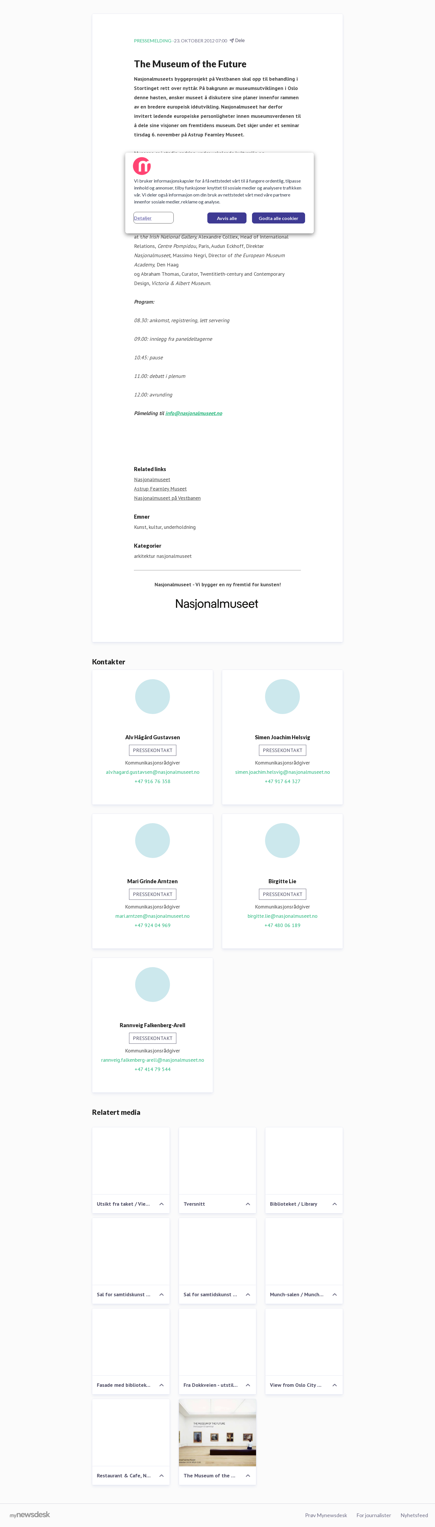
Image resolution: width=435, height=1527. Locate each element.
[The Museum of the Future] (217, 1432)
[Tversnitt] (217, 1161)
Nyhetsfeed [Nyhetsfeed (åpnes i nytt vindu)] (414, 1515)
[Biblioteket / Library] (304, 1161)
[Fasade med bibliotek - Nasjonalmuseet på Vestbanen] (131, 1342)
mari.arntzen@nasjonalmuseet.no (152, 916)
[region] (219, 193)
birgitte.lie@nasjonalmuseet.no (283, 916)
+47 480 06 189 (282, 925)
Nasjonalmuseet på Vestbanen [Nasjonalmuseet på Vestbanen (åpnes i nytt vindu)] (167, 498)
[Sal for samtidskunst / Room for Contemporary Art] (217, 1251)
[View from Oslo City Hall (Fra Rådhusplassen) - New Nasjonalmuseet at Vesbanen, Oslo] (304, 1342)
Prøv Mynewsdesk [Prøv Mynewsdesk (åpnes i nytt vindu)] (326, 1515)
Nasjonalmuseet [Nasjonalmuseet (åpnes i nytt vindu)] (152, 479)
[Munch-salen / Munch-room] (304, 1251)
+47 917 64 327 (282, 781)
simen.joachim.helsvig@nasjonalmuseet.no (282, 772)
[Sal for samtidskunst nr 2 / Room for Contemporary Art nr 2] (131, 1251)
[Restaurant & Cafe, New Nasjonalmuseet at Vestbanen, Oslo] (131, 1432)
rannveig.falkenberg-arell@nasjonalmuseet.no (152, 1060)
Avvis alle (227, 218)
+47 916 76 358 (153, 781)
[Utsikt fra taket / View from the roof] (131, 1161)
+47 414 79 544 (153, 1069)
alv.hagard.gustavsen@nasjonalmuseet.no (153, 772)
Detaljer (143, 218)
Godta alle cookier (278, 218)
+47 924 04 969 (153, 925)
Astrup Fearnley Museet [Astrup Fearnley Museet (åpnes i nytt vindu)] (160, 488)
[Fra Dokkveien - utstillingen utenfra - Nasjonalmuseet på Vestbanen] (217, 1342)
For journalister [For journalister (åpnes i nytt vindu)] (373, 1515)
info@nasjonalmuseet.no (193, 413)
